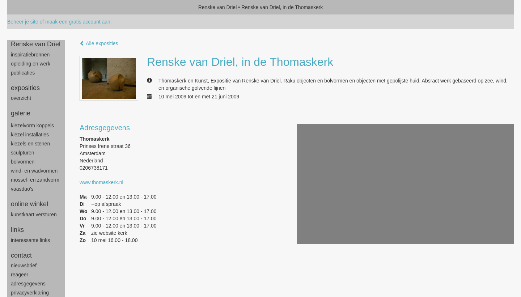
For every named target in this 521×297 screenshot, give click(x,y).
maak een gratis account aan (77, 22)
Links (17, 229)
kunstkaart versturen (34, 214)
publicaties (23, 73)
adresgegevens (28, 284)
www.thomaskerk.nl (101, 182)
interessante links (30, 240)
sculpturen (22, 153)
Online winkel (29, 204)
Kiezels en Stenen (30, 144)
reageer (19, 274)
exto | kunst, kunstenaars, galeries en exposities (27, 7)
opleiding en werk (30, 64)
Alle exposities (99, 43)
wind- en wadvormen (34, 171)
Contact (21, 255)
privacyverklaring (30, 293)
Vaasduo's (22, 189)
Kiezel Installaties (30, 134)
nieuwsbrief (24, 265)
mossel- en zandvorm (35, 180)
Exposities (25, 88)
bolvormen (22, 162)
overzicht (21, 98)
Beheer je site (22, 22)
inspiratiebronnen (30, 55)
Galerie (20, 113)
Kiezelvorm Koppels (32, 125)
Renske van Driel (217, 7)
